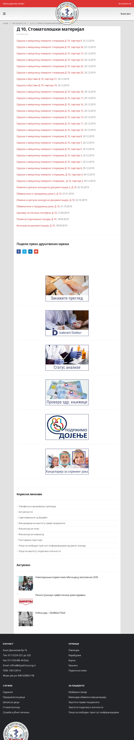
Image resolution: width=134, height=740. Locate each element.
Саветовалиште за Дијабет (33, 517)
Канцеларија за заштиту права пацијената (42, 523)
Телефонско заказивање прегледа (37, 506)
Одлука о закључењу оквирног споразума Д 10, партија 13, (50, 53)
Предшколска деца (14, 697)
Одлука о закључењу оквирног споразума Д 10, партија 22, (50, 66)
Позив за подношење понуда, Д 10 (36, 219)
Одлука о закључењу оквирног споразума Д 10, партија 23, (50, 59)
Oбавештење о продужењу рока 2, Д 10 (39, 193)
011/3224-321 (15, 655)
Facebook (19, 251)
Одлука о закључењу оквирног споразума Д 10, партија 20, (50, 72)
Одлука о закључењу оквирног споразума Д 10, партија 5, (50, 149)
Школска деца (11, 702)
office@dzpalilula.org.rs (23, 665)
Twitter (24, 251)
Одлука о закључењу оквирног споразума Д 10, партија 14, (50, 117)
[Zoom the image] (16, 722)
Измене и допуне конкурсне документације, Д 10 (46, 200)
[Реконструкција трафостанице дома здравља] (26, 601)
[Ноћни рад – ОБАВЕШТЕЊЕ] (26, 619)
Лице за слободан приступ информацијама (94, 712)
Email (36, 251)
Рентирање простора (30, 540)
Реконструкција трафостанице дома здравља (60, 595)
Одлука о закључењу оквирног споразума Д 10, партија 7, (50, 142)
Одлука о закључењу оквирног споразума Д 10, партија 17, (50, 98)
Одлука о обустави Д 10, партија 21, (37, 79)
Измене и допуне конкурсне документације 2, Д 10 (46, 187)
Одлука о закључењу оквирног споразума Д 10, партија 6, (50, 168)
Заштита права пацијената (84, 702)
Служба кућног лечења (16, 712)
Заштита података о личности (86, 707)
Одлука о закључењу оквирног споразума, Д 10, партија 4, (50, 174)
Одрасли (8, 692)
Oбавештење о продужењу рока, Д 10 (38, 206)
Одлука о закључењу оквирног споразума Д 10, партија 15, (50, 110)
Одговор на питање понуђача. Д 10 (37, 212)
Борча (72, 660)
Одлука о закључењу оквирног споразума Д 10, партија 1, (50, 161)
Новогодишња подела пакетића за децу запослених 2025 (66, 577)
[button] (5, 13)
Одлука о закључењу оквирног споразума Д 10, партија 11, (50, 123)
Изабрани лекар (78, 692)
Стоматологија (11, 707)
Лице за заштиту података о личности (40, 551)
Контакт (126, 13)
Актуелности (124, 3)
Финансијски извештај (31, 534)
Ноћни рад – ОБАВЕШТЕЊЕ (50, 612)
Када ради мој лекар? (14, 3)
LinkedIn (30, 251)
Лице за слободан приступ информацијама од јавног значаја (52, 545)
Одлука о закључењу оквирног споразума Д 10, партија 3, (50, 155)
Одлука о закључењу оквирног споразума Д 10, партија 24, (50, 47)
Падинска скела (78, 670)
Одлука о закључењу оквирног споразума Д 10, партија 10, (50, 130)
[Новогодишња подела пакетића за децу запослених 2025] (26, 583)
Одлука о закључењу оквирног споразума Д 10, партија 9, (50, 40)
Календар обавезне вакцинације (87, 697)
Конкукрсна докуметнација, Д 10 (36, 225)
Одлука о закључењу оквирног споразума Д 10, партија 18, (50, 91)
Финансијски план (29, 528)
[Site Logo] (67, 13)
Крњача (73, 665)
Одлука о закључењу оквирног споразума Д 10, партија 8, (50, 136)
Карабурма (75, 655)
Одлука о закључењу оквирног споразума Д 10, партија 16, (50, 104)
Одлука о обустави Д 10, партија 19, (37, 85)
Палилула (74, 650)
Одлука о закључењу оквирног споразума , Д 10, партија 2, (50, 181)
